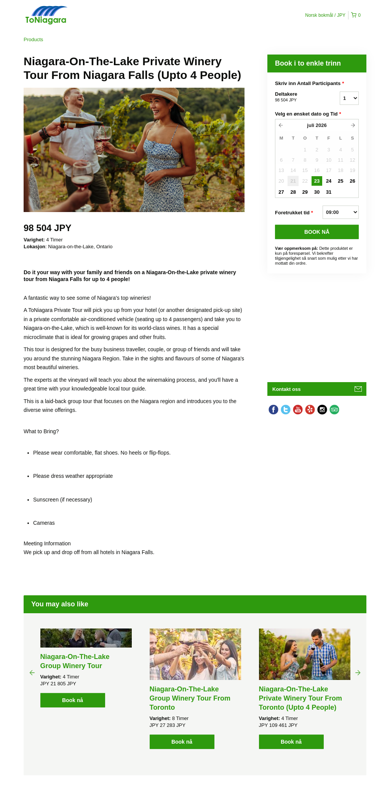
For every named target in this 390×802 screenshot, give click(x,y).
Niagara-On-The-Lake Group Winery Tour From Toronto (190, 698)
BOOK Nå (316, 232)
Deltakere (298, 97)
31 (328, 192)
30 (317, 192)
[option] (86, 668)
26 (352, 181)
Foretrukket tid (294, 212)
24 (328, 181)
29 (305, 192)
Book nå (72, 700)
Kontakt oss (286, 389)
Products (33, 39)
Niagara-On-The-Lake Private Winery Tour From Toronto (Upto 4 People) (300, 698)
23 (317, 181)
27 (281, 192)
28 (293, 192)
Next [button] (358, 672)
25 (340, 181)
